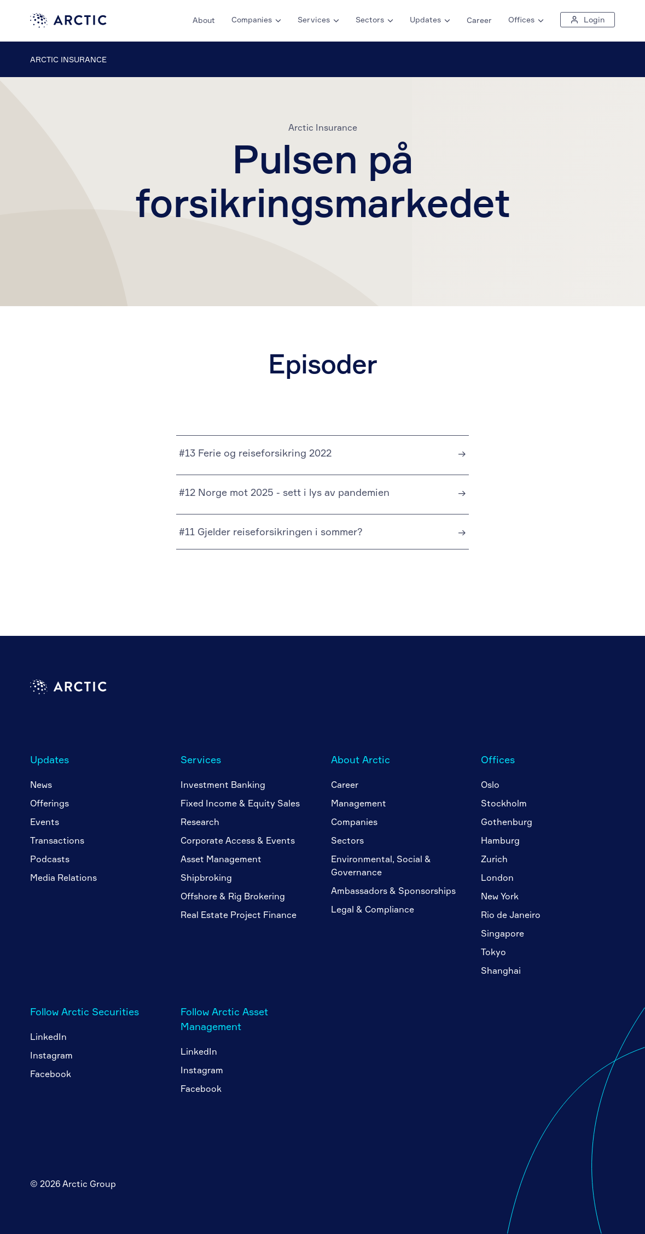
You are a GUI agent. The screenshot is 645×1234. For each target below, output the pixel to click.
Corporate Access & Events (238, 840)
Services (201, 759)
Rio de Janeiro (511, 914)
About (204, 20)
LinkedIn (48, 1036)
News (41, 784)
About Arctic (360, 759)
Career (479, 20)
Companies (354, 821)
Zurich (494, 858)
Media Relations (63, 877)
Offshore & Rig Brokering (233, 896)
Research (200, 821)
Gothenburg (506, 821)
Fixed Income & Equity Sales (240, 803)
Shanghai (501, 970)
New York (500, 896)
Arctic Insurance (68, 59)
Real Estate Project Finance (239, 914)
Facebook (50, 1073)
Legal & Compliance (372, 909)
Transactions (57, 840)
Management (358, 803)
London (497, 877)
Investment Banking (223, 784)
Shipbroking (206, 877)
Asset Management (221, 858)
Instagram (51, 1055)
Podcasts (49, 858)
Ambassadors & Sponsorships (393, 890)
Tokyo (493, 951)
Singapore (502, 933)
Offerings (49, 803)
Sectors (347, 840)
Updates (49, 759)
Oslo (490, 784)
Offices (498, 759)
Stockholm (504, 803)
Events (44, 821)
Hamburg (500, 840)
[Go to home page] (68, 25)
